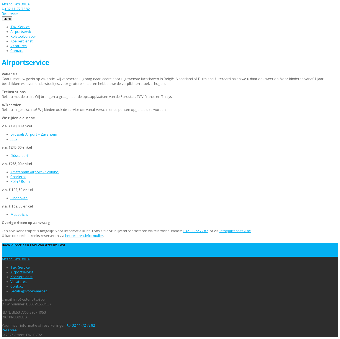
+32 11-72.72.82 (17, 8)
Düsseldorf (19, 155)
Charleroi (18, 176)
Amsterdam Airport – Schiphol (34, 172)
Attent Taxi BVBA (16, 4)
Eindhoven (19, 198)
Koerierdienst (21, 41)
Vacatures (18, 46)
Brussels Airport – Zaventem (33, 134)
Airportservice (21, 31)
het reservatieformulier (84, 235)
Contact (16, 50)
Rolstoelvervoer (23, 36)
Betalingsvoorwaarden (28, 291)
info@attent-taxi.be (235, 231)
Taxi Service (20, 26)
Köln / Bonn (20, 181)
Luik (13, 139)
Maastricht (19, 214)
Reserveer (10, 13)
